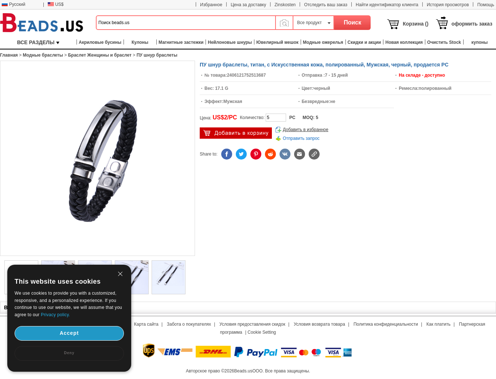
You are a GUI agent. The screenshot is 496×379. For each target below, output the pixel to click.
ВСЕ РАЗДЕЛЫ (38, 42)
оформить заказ (472, 24)
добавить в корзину (236, 133)
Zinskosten (285, 4)
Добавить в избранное (305, 129)
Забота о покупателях (189, 324)
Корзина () (416, 24)
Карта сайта (146, 324)
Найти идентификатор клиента (387, 4)
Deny (69, 353)
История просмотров (448, 4)
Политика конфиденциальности (386, 324)
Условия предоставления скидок (252, 324)
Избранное (211, 4)
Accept (69, 333)
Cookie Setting (261, 332)
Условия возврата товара (319, 324)
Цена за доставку (248, 4)
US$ (55, 4)
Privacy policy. (55, 314)
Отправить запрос (301, 138)
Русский (13, 4)
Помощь (485, 4)
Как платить (438, 324)
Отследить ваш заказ (325, 4)
